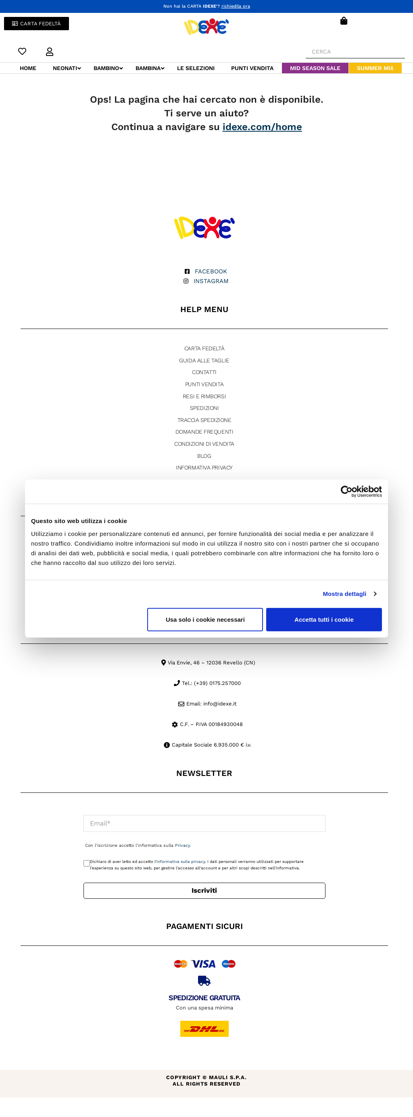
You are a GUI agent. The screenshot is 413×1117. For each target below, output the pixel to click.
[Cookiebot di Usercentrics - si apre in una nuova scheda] (346, 492)
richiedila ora (235, 6)
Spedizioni (204, 407)
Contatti (204, 371)
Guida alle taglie (204, 360)
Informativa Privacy (204, 467)
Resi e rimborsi (204, 396)
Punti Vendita (204, 384)
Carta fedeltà (204, 348)
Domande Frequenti (204, 431)
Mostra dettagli (344, 593)
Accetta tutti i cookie (324, 619)
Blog (204, 455)
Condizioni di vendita (204, 443)
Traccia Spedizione (204, 419)
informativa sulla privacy (180, 861)
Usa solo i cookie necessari (205, 619)
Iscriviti (204, 890)
